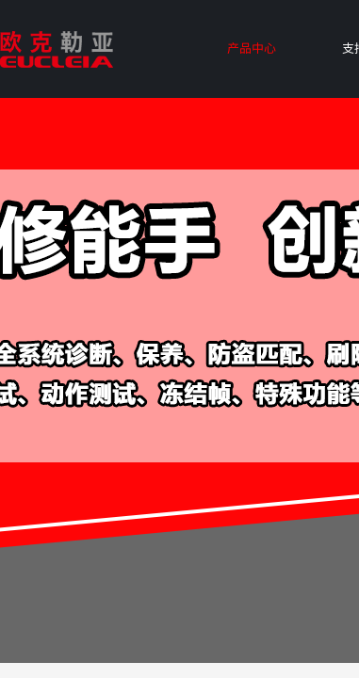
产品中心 (251, 47)
